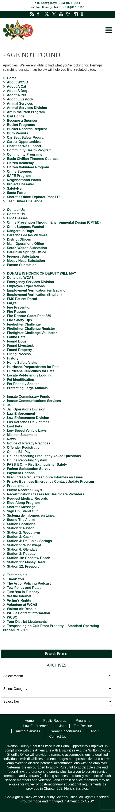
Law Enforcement (21, 413)
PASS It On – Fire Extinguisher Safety (37, 464)
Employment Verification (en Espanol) (37, 290)
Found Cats (16, 337)
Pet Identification (20, 379)
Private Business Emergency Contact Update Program (50, 481)
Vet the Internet (19, 596)
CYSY (89, 801)
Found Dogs (17, 341)
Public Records (54, 720)
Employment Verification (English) (34, 294)
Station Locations (21, 524)
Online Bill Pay (19, 452)
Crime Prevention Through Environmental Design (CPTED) (54, 222)
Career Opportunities (24, 142)
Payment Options (21, 473)
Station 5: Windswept (24, 545)
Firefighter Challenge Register (31, 328)
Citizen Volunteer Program (28, 167)
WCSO (12, 617)
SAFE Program (19, 176)
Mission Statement (22, 435)
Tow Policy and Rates (24, 587)
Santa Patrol (17, 193)
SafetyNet (15, 188)
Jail (10, 405)
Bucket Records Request (27, 129)
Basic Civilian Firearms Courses (33, 159)
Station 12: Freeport (23, 566)
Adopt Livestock (20, 99)
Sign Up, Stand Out (22, 511)
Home (11, 78)
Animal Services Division (27, 108)
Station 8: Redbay (21, 553)
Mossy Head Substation (26, 260)
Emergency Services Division (30, 282)
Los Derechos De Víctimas (28, 422)
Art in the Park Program (26, 112)
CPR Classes (17, 218)
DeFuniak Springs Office (26, 252)
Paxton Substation (22, 265)
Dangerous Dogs (20, 231)
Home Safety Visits (22, 362)
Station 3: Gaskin (21, 537)
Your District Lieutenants (27, 621)
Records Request (56, 654)
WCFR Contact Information (28, 613)
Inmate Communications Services (34, 401)
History (13, 358)
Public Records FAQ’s (24, 490)
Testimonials (17, 575)
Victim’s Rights (19, 600)
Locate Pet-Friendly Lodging (30, 375)
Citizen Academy (20, 163)
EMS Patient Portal (22, 299)
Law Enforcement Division (28, 418)
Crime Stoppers (19, 171)
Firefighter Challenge (24, 324)
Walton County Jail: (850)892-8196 (57, 7)
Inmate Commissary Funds (28, 396)
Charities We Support (24, 146)
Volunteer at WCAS (22, 604)
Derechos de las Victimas (27, 235)
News (11, 439)
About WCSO (17, 82)
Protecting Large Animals (27, 388)
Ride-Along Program (23, 503)
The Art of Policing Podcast (29, 583)
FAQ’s (12, 303)
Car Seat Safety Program (27, 137)
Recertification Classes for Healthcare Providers (45, 494)
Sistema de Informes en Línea (31, 515)
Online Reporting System (27, 460)
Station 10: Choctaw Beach (28, 558)
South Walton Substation (27, 248)
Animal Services (20, 103)
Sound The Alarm (21, 520)
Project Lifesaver (20, 184)
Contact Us (16, 209)
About (95, 731)
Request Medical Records (27, 498)
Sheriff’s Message (21, 507)
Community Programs (24, 154)
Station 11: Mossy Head (26, 562)
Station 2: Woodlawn (23, 532)
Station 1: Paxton (21, 528)
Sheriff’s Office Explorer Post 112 (33, 197)
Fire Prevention (19, 307)
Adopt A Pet (16, 95)
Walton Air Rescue (22, 609)
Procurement (17, 486)
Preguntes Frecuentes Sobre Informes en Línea (45, 477)
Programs (83, 720)
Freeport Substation (23, 256)
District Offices (19, 239)
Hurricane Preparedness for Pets (33, 367)
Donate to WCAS (20, 277)
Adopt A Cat (16, 86)
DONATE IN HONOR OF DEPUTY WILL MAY (41, 273)
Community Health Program (29, 150)
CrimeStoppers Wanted (25, 226)
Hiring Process (19, 354)
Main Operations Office (25, 243)
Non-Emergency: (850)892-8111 (57, 3)
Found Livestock (20, 345)
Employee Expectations (26, 286)
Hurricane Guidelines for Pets (30, 371)
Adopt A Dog (17, 91)
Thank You (15, 579)
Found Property (19, 350)
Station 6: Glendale (22, 549)
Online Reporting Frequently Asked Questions (44, 456)
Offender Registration (24, 447)
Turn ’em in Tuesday (23, 592)
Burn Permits (17, 133)
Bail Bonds (16, 116)
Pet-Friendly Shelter (23, 384)
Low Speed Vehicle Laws (27, 430)
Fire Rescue (16, 311)
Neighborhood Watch (24, 180)
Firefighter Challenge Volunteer (32, 333)
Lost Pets (14, 426)
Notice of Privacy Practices (28, 443)
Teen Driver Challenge (24, 201)
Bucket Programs (21, 125)
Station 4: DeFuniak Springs (29, 541)
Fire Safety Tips (19, 320)
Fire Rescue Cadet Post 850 (29, 316)
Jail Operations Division (26, 409)
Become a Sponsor (22, 120)
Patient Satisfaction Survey (28, 469)
